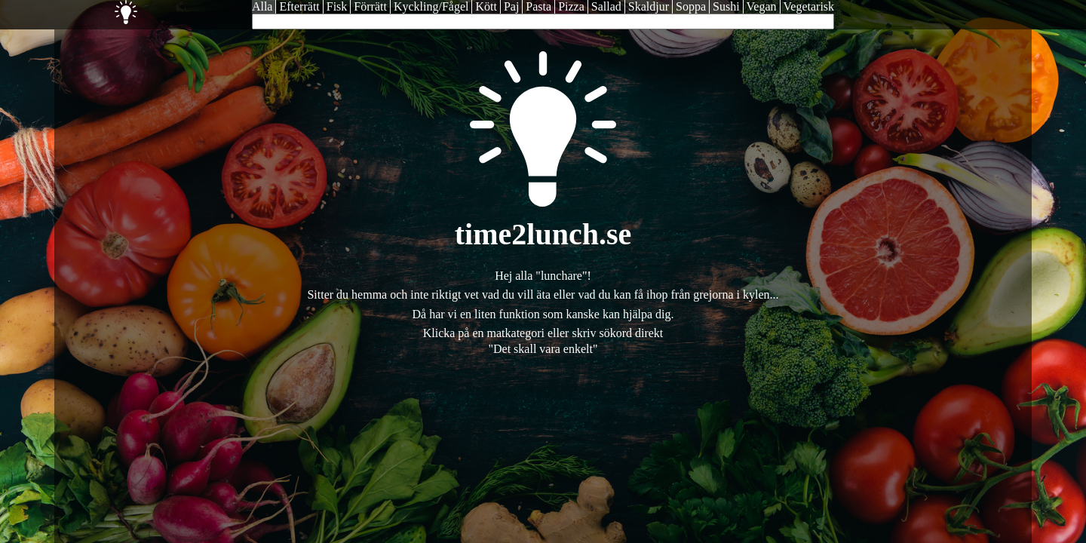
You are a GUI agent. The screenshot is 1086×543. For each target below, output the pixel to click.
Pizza (571, 6)
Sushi (726, 6)
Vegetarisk (809, 6)
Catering (156, 11)
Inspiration (126, 11)
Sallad (606, 6)
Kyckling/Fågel (431, 6)
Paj (511, 6)
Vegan (762, 6)
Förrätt (370, 6)
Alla (262, 6)
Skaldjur (648, 6)
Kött (485, 6)
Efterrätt (299, 6)
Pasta (538, 6)
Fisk (337, 6)
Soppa (691, 6)
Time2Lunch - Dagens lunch (96, 11)
